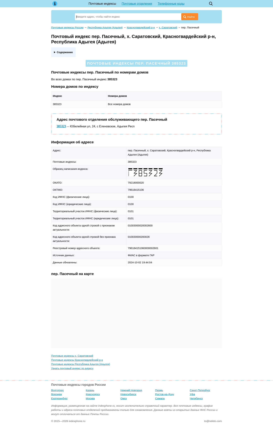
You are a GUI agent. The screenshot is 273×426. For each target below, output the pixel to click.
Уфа (192, 394)
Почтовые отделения (137, 3)
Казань (90, 390)
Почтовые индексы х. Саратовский (72, 355)
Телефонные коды (171, 3)
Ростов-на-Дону (164, 394)
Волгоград (57, 390)
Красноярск (93, 394)
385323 (61, 126)
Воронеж (56, 394)
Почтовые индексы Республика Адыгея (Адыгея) (80, 364)
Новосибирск (128, 394)
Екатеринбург (59, 398)
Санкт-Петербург (200, 390)
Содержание (65, 52)
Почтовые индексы (102, 3)
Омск (123, 398)
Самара (160, 398)
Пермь (159, 390)
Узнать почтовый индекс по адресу (72, 368)
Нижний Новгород (131, 390)
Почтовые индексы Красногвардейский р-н (77, 359)
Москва (90, 398)
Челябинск (196, 398)
